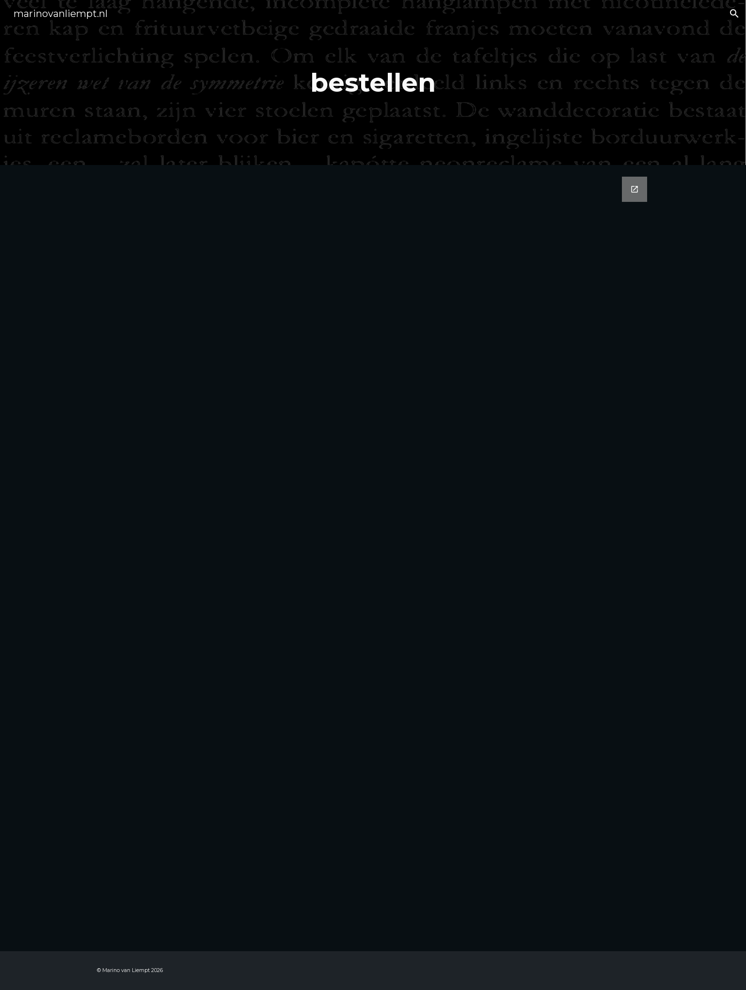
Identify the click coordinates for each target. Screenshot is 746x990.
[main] (373, 82)
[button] (734, 13)
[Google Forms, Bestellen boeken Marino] (372, 558)
